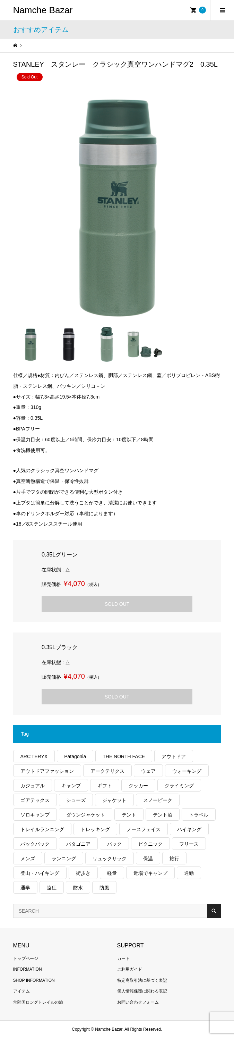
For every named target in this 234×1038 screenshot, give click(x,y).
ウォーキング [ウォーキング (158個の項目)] (186, 771)
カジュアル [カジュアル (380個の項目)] (32, 785)
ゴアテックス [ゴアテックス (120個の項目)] (35, 800)
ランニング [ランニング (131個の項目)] (64, 858)
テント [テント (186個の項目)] (129, 815)
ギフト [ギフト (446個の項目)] (104, 785)
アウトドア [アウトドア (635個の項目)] (174, 756)
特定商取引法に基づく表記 (142, 980)
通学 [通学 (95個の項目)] (25, 887)
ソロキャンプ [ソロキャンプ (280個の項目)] (35, 815)
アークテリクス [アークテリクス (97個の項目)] (107, 771)
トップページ (25, 958)
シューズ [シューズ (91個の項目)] (76, 800)
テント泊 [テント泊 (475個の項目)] (162, 815)
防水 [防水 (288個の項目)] (78, 887)
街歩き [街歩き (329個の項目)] (83, 873)
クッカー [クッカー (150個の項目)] (138, 785)
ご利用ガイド (129, 969)
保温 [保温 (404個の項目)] (148, 858)
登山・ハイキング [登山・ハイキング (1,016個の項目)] (39, 873)
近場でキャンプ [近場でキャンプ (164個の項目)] (150, 873)
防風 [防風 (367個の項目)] (104, 887)
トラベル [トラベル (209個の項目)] (198, 815)
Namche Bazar (43, 10)
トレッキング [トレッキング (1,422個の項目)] (95, 829)
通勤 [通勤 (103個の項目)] (189, 873)
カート (123, 958)
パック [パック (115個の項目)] (114, 844)
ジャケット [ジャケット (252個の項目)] (114, 800)
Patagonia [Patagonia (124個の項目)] (75, 756)
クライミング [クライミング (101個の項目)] (179, 785)
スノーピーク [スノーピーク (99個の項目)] (157, 800)
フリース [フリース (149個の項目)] (189, 844)
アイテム (21, 991)
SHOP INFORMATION (34, 980)
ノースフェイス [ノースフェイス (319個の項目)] (144, 829)
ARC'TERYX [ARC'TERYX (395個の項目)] (34, 756)
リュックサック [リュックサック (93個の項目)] (110, 858)
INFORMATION (27, 969)
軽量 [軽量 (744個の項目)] (112, 873)
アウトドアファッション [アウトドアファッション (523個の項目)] (47, 771)
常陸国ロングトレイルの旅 (38, 1002)
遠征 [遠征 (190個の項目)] (52, 887)
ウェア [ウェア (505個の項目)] (148, 771)
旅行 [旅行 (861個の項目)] (174, 858)
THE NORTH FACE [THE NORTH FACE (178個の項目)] (124, 756)
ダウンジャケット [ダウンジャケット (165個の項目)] (85, 815)
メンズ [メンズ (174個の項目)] (27, 858)
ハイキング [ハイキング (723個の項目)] (189, 829)
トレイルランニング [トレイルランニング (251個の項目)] (42, 829)
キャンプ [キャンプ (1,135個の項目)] (71, 785)
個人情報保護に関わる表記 (142, 991)
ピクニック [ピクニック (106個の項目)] (150, 844)
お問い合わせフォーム (138, 1002)
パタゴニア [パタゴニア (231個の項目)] (78, 844)
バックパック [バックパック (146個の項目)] (35, 844)
